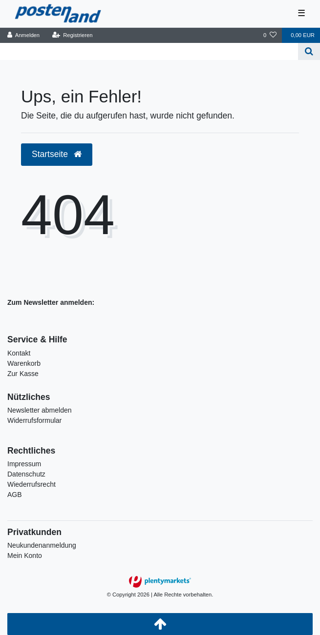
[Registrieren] (72, 35)
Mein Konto (24, 555)
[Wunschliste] (270, 35)
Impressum (24, 464)
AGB (14, 494)
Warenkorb (24, 363)
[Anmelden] (23, 35)
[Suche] (309, 51)
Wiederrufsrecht (31, 484)
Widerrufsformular (34, 420)
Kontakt (18, 353)
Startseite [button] (57, 154)
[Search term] (149, 51)
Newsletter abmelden (39, 410)
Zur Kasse (23, 373)
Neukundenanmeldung (41, 545)
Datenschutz (26, 474)
